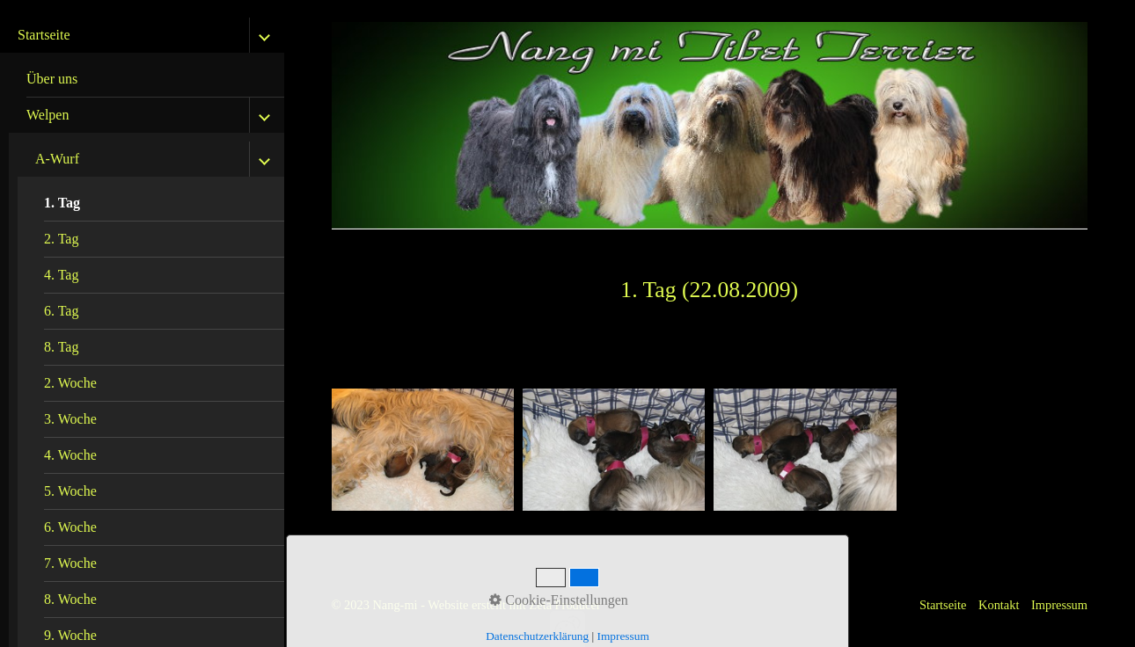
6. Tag (61, 310)
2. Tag (61, 238)
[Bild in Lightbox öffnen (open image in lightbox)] (423, 449)
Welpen (47, 114)
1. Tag (62, 202)
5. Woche (70, 490)
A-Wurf (57, 158)
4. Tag (61, 274)
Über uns (51, 78)
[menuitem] (146, 80)
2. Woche (70, 382)
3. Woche (70, 418)
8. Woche (70, 599)
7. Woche (70, 563)
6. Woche (70, 527)
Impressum (1059, 605)
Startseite (44, 34)
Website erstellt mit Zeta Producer (514, 605)
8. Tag (61, 346)
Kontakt (998, 605)
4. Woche (70, 454)
